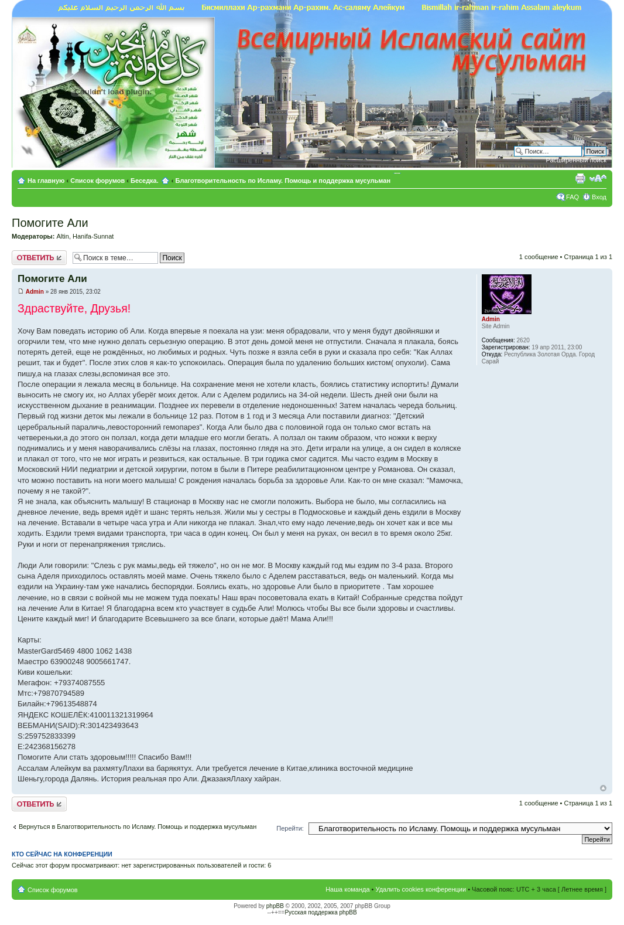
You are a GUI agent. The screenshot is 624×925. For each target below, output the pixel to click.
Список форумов (97, 180)
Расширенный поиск (576, 160)
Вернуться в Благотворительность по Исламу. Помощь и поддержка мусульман (137, 826)
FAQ (572, 196)
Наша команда (347, 889)
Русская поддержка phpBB (320, 912)
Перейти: (290, 828)
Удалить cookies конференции (421, 889)
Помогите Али (50, 222)
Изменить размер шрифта (597, 178)
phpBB (275, 906)
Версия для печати (580, 178)
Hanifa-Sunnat (93, 236)
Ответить (39, 257)
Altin (62, 236)
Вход (599, 196)
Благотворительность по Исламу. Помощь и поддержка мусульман (283, 180)
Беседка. (145, 180)
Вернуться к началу (603, 788)
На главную (47, 180)
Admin (35, 291)
